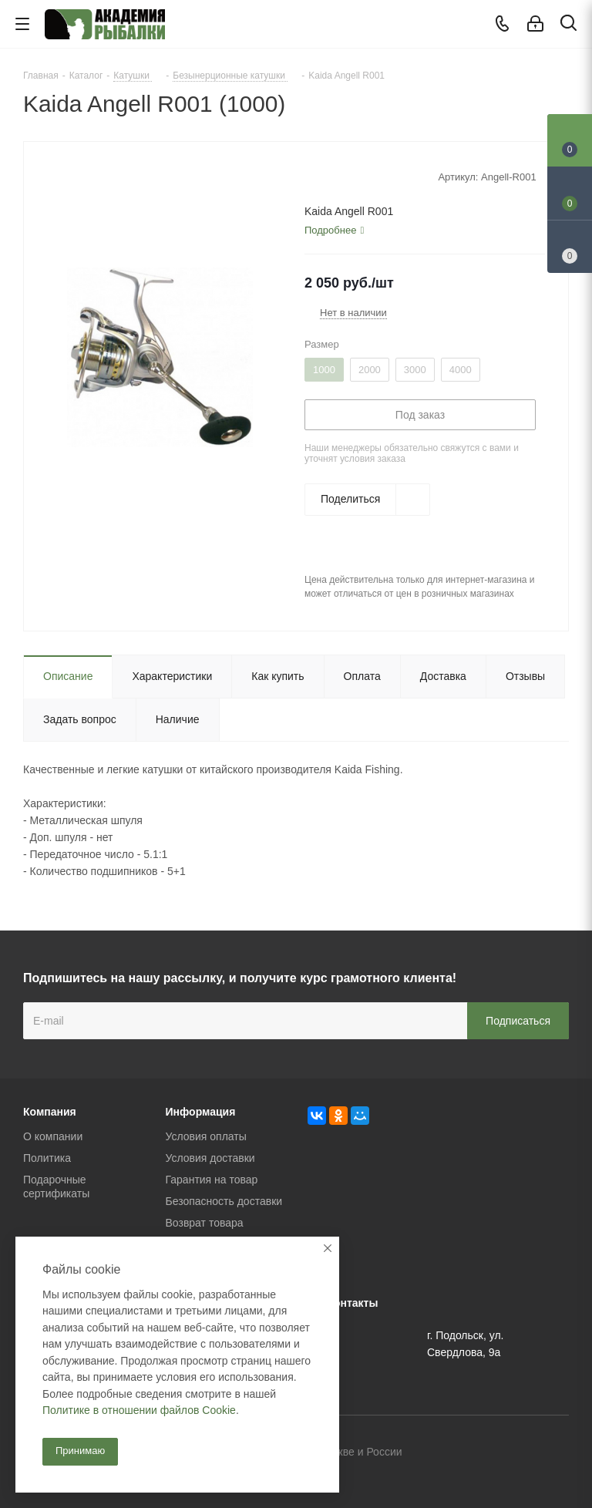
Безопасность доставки (224, 1201)
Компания (49, 1112)
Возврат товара (205, 1223)
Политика (47, 1158)
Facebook (518, 1453)
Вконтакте (480, 1453)
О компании (52, 1136)
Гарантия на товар (212, 1179)
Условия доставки (210, 1158)
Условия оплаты (206, 1136)
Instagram (557, 1453)
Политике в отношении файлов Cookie (139, 1410)
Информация (201, 1112)
